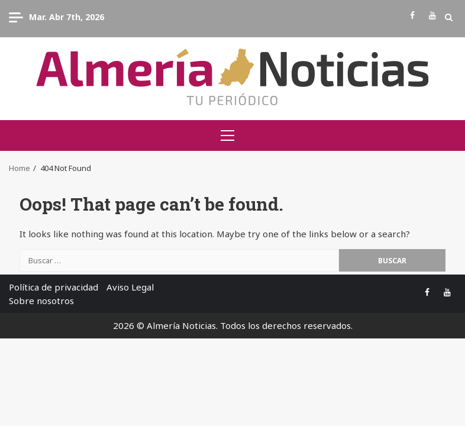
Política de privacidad (53, 287)
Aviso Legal (130, 287)
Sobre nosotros (41, 300)
